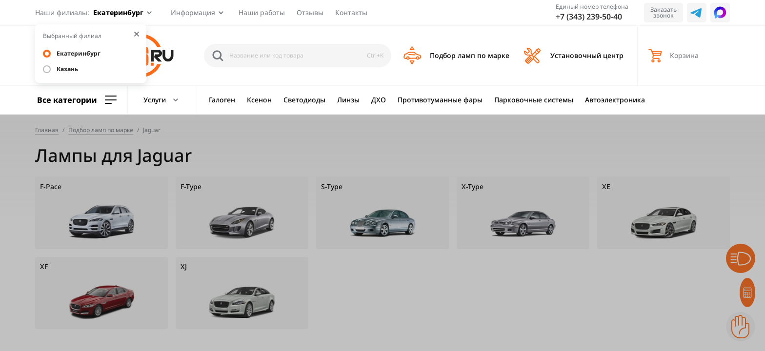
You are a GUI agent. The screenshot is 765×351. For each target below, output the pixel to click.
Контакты (351, 12)
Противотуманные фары (440, 99)
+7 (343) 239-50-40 (589, 16)
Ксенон (259, 99)
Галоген (222, 99)
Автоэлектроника (615, 99)
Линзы (348, 99)
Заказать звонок (663, 12)
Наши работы (262, 12)
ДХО (378, 99)
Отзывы (310, 12)
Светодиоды (304, 99)
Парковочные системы (533, 99)
